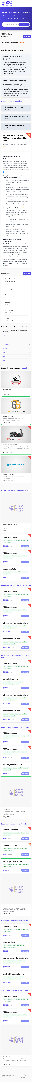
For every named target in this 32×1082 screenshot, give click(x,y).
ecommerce (25, 767)
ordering (5, 558)
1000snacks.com (10, 281)
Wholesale (5, 340)
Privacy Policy (22, 1075)
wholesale (10, 540)
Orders (4, 356)
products (12, 626)
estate (8, 574)
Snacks (4, 360)
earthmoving (6, 963)
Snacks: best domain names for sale (14, 990)
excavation (23, 961)
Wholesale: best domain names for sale (16, 585)
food (27, 540)
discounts (16, 556)
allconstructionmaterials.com (16, 623)
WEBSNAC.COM (6, 809)
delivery (23, 540)
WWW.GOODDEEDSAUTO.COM (10, 525)
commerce (6, 572)
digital (19, 572)
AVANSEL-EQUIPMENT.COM (10, 444)
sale (4, 574)
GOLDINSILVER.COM (8, 416)
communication (20, 945)
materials (13, 643)
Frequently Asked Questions (11, 101)
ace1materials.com (12, 638)
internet (15, 767)
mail (17, 684)
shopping (13, 684)
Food (3, 352)
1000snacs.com (10, 553)
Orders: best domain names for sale (14, 921)
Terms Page (22, 1077)
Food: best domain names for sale (14, 824)
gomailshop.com (10, 679)
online (5, 540)
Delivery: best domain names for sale (15, 727)
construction (13, 628)
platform (5, 947)
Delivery (4, 348)
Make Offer (27, 36)
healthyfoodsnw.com (12, 764)
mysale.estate (9, 569)
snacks (9, 542)
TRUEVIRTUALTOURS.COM (9, 474)
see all (24, 368)
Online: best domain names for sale (14, 490)
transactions (25, 572)
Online (4, 336)
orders (5, 542)
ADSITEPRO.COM (7, 389)
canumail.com (9, 942)
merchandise (17, 540)
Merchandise (5, 344)
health (19, 767)
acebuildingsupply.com (13, 974)
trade (15, 572)
